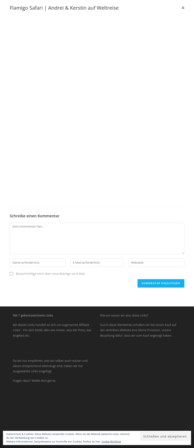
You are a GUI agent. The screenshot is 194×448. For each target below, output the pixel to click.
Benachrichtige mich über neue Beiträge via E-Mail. (50, 274)
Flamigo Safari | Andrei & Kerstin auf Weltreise (64, 7)
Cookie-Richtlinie (111, 441)
